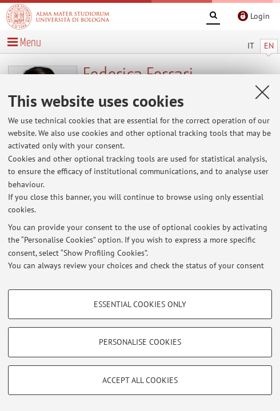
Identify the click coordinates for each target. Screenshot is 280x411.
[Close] (262, 92)
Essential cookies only (140, 304)
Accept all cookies (140, 380)
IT (250, 46)
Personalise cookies (140, 342)
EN (269, 46)
